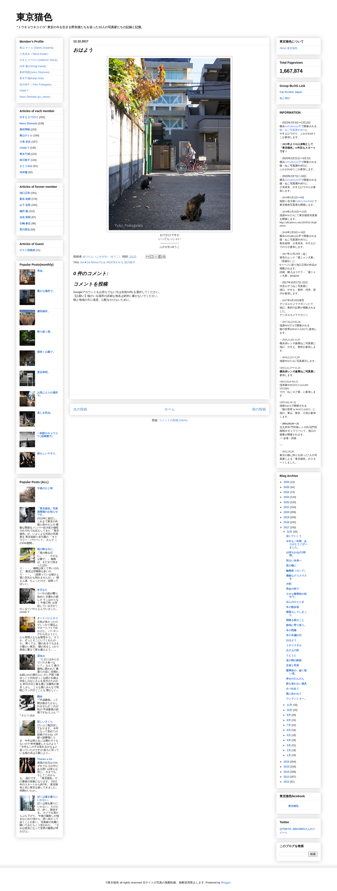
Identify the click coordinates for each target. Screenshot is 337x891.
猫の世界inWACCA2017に (294, 329)
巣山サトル (26, 135)
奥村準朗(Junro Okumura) (34, 72)
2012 (287, 781)
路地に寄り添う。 (296, 625)
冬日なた (42, 589)
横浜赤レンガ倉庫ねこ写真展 (296, 343)
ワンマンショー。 (296, 698)
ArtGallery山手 (293, 235)
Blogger (226, 882)
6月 (289, 730)
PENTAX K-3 (115, 262)
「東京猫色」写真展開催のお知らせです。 (47, 511)
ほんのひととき (295, 601)
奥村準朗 (25, 129)
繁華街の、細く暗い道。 (296, 672)
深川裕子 (129, 262)
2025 (287, 487)
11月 (290, 704)
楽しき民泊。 (45, 412)
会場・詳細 (288, 438)
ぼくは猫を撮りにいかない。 (47, 798)
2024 (287, 492)
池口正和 (25, 192)
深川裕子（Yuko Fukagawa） (36, 84)
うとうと (291, 655)
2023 (287, 497)
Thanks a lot (44, 759)
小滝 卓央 (25, 141)
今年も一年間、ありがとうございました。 (296, 544)
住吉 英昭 (25, 217)
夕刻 (288, 583)
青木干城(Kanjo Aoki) (32, 78)
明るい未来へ (294, 560)
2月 (289, 750)
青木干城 (25, 154)
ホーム (169, 409)
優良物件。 (43, 311)
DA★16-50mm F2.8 (92, 262)
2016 (287, 761)
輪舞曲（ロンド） (296, 570)
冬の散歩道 (292, 607)
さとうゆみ (26, 166)
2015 (287, 766)
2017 (287, 527)
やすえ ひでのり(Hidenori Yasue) (38, 60)
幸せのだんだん (295, 678)
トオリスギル (294, 645)
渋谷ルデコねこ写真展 (292, 286)
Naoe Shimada (28, 123)
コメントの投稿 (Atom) (173, 420)
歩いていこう (294, 536)
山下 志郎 (25, 205)
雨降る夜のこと (295, 620)
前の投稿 (259, 409)
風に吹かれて (294, 693)
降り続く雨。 (45, 331)
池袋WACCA (287, 215)
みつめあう (292, 688)
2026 (287, 482)
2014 (287, 771)
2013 (287, 776)
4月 (289, 740)
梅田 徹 (24, 211)
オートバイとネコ (47, 618)
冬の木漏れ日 (294, 635)
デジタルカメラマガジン (294, 314)
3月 (289, 745)
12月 (290, 531)
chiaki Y (24, 90)
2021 (287, 507)
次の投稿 (80, 409)
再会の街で (292, 588)
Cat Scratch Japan (291, 92)
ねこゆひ (285, 98)
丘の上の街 (292, 650)
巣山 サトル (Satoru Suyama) (36, 47)
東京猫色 (34, 17)
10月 (290, 710)
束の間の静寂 (294, 660)
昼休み (41, 655)
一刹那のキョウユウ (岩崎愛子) (47, 435)
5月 (289, 735)
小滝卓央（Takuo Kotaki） (35, 53)
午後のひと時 (45, 488)
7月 (289, 725)
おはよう (291, 640)
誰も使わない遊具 (296, 683)
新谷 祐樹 (25, 198)
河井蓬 (23, 172)
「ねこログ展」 (294, 391)
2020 (287, 512)
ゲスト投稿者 (27, 250)
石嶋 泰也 (25, 223)
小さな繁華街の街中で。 (296, 595)
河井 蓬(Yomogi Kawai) (33, 66)
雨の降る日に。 (46, 549)
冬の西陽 (291, 630)
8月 (289, 720)
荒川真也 (25, 229)
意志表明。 (43, 372)
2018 (287, 522)
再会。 (41, 270)
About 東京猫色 (288, 48)
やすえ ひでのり (29, 117)
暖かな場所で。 (46, 291)
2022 (287, 502)
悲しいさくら (45, 721)
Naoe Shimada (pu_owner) (35, 96)
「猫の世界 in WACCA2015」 (296, 409)
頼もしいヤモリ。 (47, 453)
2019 (287, 517)
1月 (289, 755)
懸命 (39, 696)
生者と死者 (292, 665)
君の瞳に (291, 565)
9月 (289, 715)
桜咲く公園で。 (46, 351)
